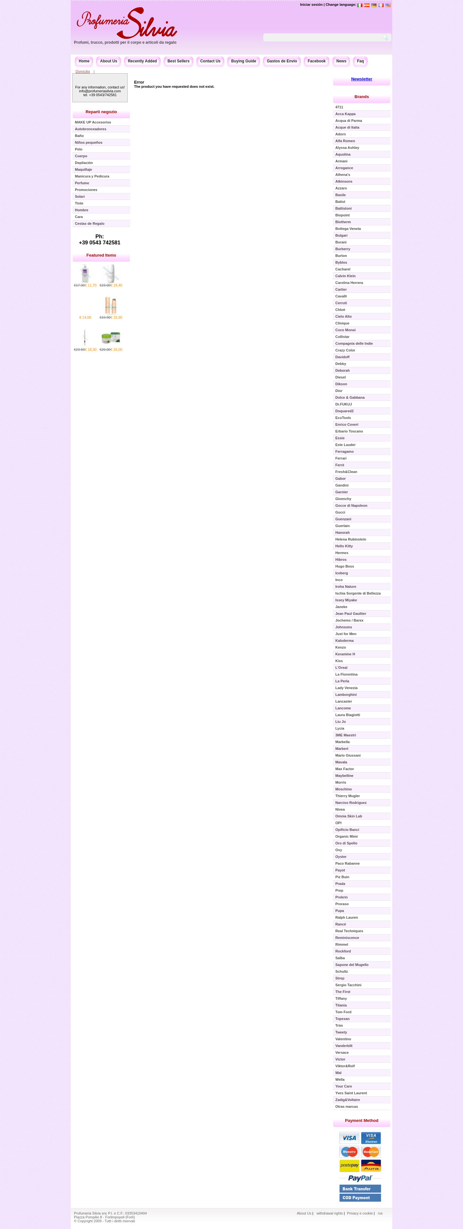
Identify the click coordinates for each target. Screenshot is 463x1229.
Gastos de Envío (282, 61)
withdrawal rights (329, 1213)
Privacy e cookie (360, 1213)
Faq (360, 61)
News (341, 61)
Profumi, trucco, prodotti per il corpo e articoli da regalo (125, 42)
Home (84, 61)
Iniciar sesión (311, 4)
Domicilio (83, 71)
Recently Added (142, 61)
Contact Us (210, 61)
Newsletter (361, 79)
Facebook (317, 61)
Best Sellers (179, 61)
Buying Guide (243, 61)
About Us (108, 61)
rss (380, 1213)
